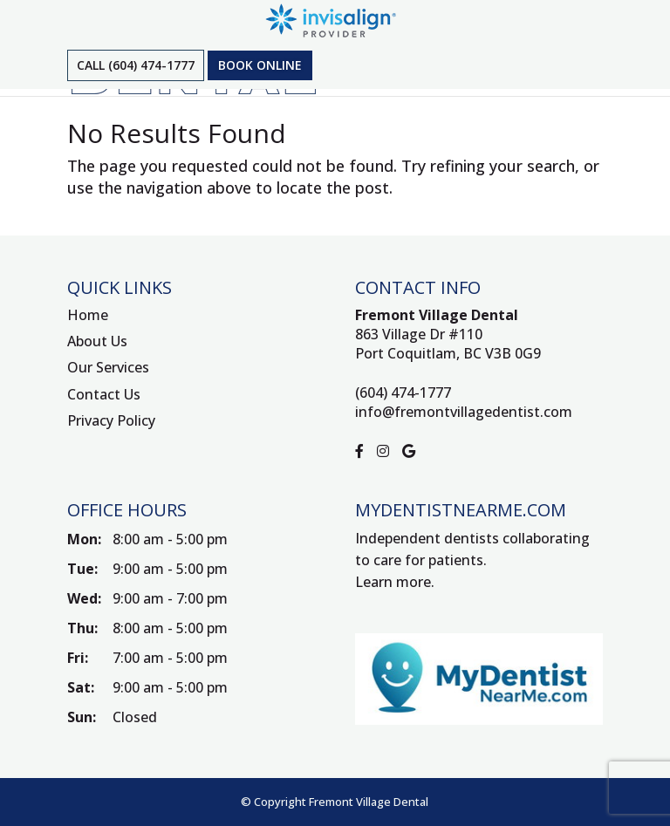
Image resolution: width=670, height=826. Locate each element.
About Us (97, 341)
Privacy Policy (111, 420)
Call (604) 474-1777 (136, 65)
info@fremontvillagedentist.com (463, 411)
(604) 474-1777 (403, 392)
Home (87, 314)
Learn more (393, 581)
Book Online (260, 65)
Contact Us (103, 394)
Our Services (108, 367)
